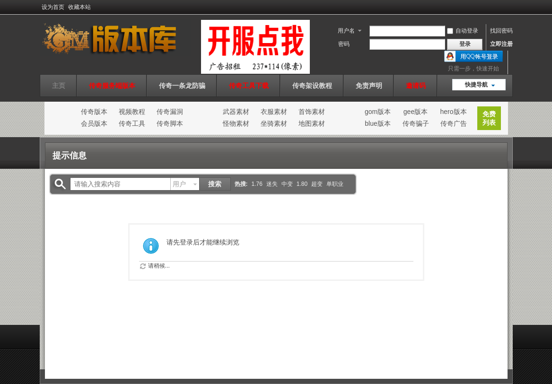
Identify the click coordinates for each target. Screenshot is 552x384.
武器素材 (236, 111)
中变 (287, 184)
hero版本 (453, 111)
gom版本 (378, 111)
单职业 (334, 184)
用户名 (346, 30)
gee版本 (415, 111)
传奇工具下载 (249, 85)
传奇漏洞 (170, 111)
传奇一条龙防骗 (182, 85)
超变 (317, 184)
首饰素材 (311, 111)
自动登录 (462, 30)
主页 (58, 85)
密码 (344, 44)
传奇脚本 (170, 123)
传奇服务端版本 (112, 85)
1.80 (302, 184)
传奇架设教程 (312, 85)
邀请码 (416, 85)
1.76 (257, 184)
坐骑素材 (274, 123)
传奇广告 (453, 123)
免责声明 (369, 85)
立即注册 (501, 44)
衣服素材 (274, 111)
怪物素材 (236, 123)
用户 (179, 184)
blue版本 (377, 123)
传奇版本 (94, 111)
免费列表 (489, 118)
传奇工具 (132, 123)
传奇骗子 (416, 123)
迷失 (272, 184)
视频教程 (132, 111)
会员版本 (94, 123)
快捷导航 (476, 84)
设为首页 (53, 7)
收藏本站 (79, 7)
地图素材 (311, 123)
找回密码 (501, 30)
